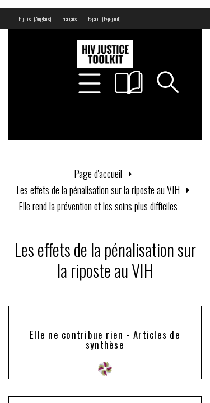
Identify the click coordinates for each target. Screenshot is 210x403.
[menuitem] (35, 19)
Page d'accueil (98, 173)
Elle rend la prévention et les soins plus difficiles (98, 206)
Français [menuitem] (69, 19)
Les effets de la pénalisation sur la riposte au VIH (98, 189)
